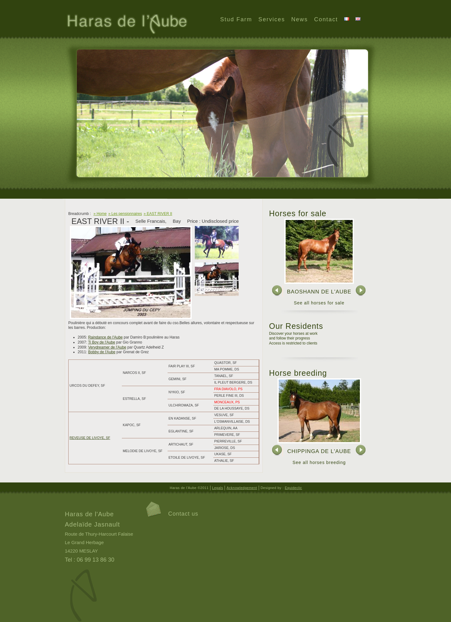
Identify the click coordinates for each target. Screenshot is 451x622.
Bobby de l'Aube (101, 352)
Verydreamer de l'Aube (107, 347)
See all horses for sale (319, 302)
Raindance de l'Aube (105, 337)
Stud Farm (236, 19)
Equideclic (293, 488)
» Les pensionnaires (125, 214)
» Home (99, 214)
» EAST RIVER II (158, 214)
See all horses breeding (319, 462)
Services (271, 19)
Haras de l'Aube (126, 24)
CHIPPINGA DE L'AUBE (319, 451)
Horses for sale (297, 213)
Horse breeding (298, 373)
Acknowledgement (241, 488)
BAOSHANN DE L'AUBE (319, 292)
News (299, 19)
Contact (326, 19)
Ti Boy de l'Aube (101, 342)
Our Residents (296, 326)
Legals (217, 488)
